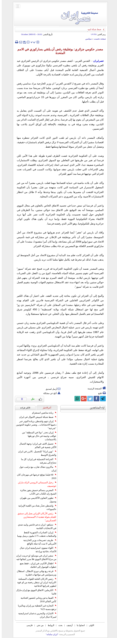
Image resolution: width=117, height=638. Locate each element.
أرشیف (68, 625)
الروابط (49, 625)
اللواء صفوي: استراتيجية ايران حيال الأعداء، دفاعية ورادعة (36, 550)
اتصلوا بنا (79, 625)
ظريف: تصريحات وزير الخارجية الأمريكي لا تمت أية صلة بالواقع (38, 542)
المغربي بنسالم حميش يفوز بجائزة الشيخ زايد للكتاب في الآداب (37, 492)
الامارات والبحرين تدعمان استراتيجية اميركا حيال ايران (36, 615)
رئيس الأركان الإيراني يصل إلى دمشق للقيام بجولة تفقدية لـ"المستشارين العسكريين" (35, 517)
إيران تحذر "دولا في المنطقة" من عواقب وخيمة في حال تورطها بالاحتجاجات (37, 436)
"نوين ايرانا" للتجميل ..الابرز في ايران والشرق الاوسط (35, 453)
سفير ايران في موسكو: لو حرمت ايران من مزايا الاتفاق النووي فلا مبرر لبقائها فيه (34, 557)
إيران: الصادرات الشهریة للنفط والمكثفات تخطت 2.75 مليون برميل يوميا (35, 534)
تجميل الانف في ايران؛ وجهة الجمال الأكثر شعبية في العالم (36, 445)
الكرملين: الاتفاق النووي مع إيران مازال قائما (34, 592)
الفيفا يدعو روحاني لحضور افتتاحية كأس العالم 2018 (37, 600)
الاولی (89, 625)
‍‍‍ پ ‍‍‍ (31, 42)
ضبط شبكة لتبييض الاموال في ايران (36, 417)
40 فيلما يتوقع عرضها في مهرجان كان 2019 (35, 476)
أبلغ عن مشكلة (50, 393)
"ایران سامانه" (50, 634)
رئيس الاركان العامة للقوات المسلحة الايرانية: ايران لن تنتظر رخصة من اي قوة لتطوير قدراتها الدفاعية (35, 582)
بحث (59, 625)
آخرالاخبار (45, 408)
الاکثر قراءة (23, 408)
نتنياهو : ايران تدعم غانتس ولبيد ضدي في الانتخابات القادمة (35, 526)
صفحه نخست (98, 39)
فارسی (28, 625)
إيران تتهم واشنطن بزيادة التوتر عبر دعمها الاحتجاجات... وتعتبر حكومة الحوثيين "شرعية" (34, 425)
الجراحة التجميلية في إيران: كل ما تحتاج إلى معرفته (36, 461)
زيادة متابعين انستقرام (42, 412)
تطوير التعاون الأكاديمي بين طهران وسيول (36, 500)
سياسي (87, 39)
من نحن (38, 625)
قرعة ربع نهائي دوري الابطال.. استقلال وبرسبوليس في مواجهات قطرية (35, 573)
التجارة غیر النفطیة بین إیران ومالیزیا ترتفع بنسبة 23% (35, 607)
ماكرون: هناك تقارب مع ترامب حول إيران (36, 469)
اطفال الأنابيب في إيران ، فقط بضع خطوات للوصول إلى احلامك (36, 565)
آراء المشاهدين (95, 408)
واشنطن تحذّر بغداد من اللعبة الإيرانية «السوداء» (36, 507)
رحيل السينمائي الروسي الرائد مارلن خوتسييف (35, 484)
